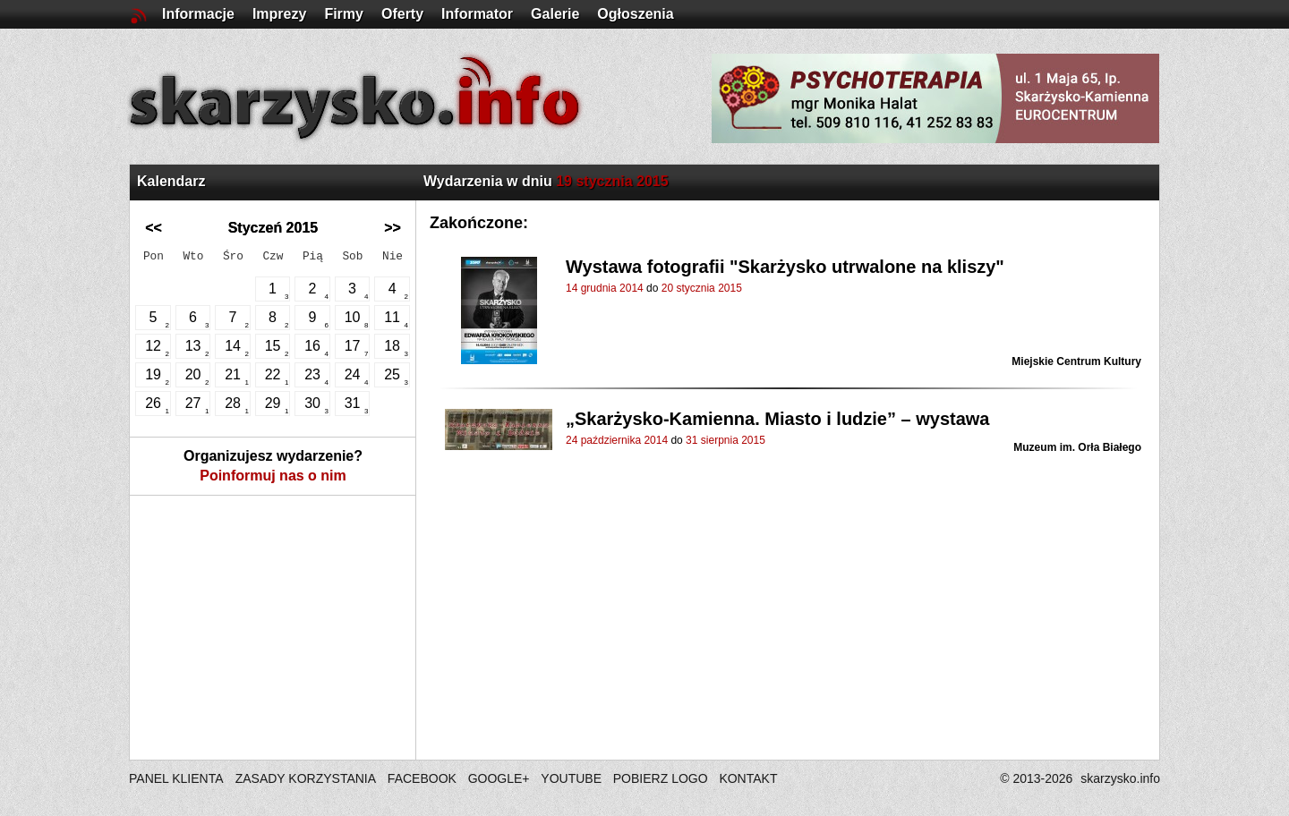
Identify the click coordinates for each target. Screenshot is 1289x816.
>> (392, 227)
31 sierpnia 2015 (725, 440)
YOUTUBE (571, 778)
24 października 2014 (617, 440)
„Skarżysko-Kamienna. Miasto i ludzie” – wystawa (778, 419)
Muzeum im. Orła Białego (1077, 447)
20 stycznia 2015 (702, 288)
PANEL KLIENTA (177, 778)
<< (153, 227)
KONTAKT (748, 778)
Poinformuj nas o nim (273, 475)
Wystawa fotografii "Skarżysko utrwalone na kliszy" (785, 266)
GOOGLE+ (499, 778)
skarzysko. (1120, 778)
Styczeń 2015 (273, 227)
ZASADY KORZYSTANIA (305, 778)
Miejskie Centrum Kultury (1076, 361)
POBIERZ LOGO (660, 778)
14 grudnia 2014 (605, 288)
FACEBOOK (422, 778)
